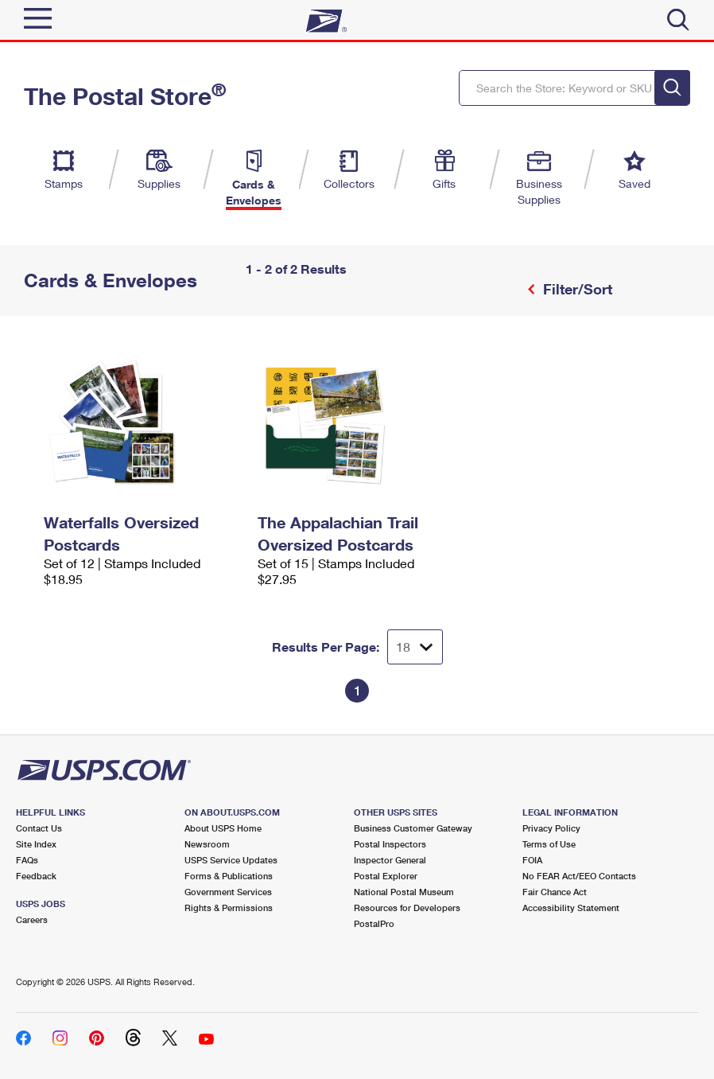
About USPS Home (223, 828)
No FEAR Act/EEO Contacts (579, 876)
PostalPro (374, 923)
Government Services (228, 891)
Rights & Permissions (228, 907)
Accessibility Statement (570, 907)
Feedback (36, 876)
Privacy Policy (551, 828)
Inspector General (390, 860)
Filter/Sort (575, 289)
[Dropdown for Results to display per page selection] (415, 646)
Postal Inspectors (390, 844)
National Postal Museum (404, 891)
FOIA (532, 860)
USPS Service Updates (230, 860)
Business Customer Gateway (413, 828)
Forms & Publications (228, 876)
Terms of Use (549, 844)
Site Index (36, 844)
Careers (32, 919)
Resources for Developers (407, 907)
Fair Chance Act (554, 891)
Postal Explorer (385, 876)
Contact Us (39, 828)
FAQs (27, 860)
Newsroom (207, 844)
